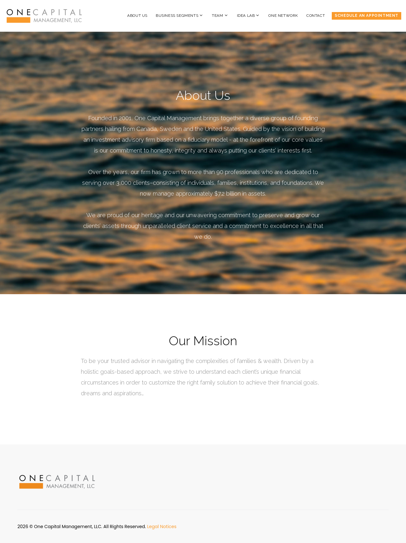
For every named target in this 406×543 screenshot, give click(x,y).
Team (217, 15)
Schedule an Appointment (366, 15)
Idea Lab (246, 15)
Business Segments (177, 15)
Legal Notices (162, 526)
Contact (315, 15)
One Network (283, 15)
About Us (137, 15)
